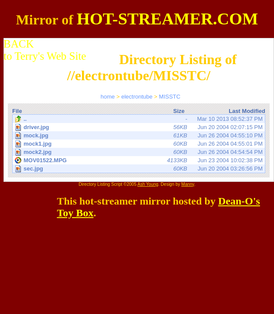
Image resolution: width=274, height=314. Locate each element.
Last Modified (247, 111)
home (108, 96)
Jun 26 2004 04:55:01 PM (139, 144)
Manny (188, 184)
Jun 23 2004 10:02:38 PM (139, 160)
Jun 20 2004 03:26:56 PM (139, 168)
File (17, 111)
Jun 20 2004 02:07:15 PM (139, 127)
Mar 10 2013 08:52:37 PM (139, 119)
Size (179, 111)
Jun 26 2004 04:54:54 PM (139, 152)
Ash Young (147, 184)
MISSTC (169, 96)
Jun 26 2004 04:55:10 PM (139, 135)
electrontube (137, 96)
